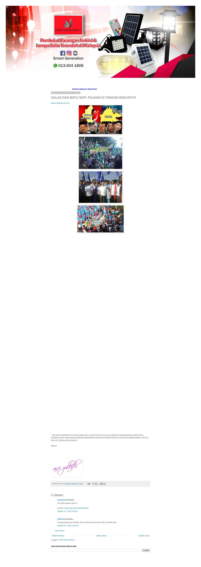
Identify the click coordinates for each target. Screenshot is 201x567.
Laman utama (101, 536)
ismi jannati (62, 500)
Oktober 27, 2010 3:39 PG (67, 511)
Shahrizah (61, 519)
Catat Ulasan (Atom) (66, 540)
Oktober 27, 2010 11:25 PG (68, 526)
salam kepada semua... (61, 103)
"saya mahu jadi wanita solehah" (76, 508)
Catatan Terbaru (58, 536)
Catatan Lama (144, 536)
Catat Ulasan (59, 531)
